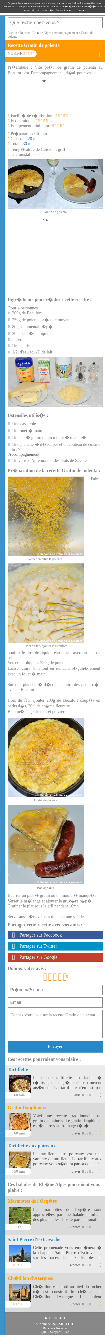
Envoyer (55, 1046)
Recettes (61, 1328)
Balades (48, 1328)
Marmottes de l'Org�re (32, 1201)
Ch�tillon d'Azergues (30, 1278)
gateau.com (63, 1323)
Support (55, 1332)
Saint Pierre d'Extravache (34, 1239)
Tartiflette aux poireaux (32, 1145)
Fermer (80, 10)
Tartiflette (18, 1069)
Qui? (44, 1332)
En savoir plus (63, 10)
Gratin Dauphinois (27, 1107)
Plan (66, 1332)
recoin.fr (57, 1317)
